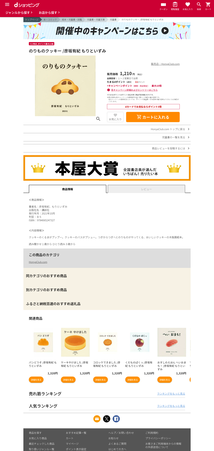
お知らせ (113, 438)
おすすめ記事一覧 (76, 432)
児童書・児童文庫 (96, 19)
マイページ (72, 443)
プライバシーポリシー (158, 438)
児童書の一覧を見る (173, 137)
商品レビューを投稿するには (168, 148)
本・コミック (50, 19)
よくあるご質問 (117, 443)
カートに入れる (153, 117)
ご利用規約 (151, 432)
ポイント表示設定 (76, 449)
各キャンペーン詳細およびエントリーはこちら (134, 89)
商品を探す (35, 432)
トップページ (31, 19)
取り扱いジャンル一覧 (41, 449)
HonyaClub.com (38, 262)
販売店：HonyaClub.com (165, 64)
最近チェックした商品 (41, 443)
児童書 (113, 19)
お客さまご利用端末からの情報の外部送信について (163, 445)
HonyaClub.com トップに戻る (168, 129)
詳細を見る (36, 379)
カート (70, 438)
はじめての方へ (117, 449)
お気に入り (115, 119)
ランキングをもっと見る (171, 393)
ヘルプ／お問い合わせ (121, 432)
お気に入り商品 (38, 438)
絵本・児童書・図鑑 (72, 19)
